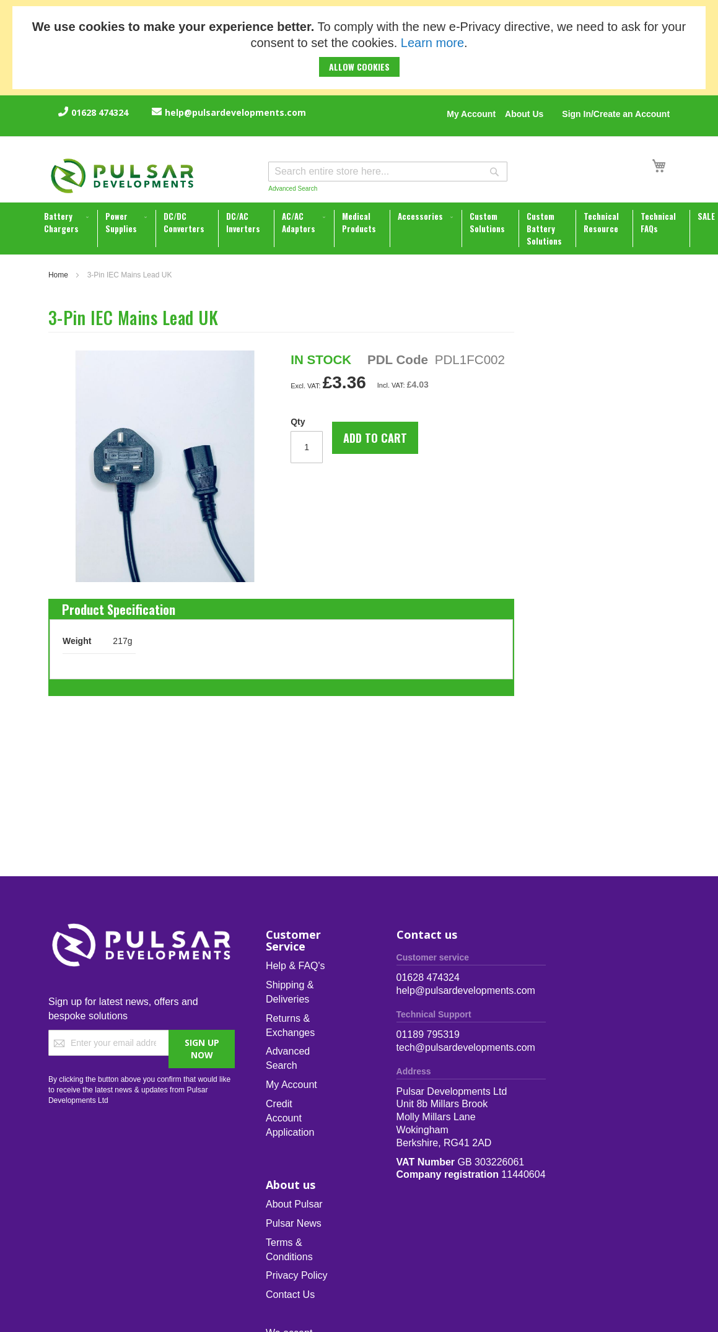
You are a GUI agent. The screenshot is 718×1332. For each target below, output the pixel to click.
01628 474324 (99, 112)
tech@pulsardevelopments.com (465, 1047)
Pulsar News (294, 1223)
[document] (359, 47)
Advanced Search (292, 188)
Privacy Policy (297, 1275)
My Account (471, 114)
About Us (524, 114)
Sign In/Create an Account (616, 114)
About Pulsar (294, 1204)
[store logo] (122, 175)
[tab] (119, 606)
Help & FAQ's (295, 965)
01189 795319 (428, 1034)
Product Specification (118, 606)
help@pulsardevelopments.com (235, 112)
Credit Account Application (290, 1118)
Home (58, 275)
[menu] (360, 228)
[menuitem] (67, 222)
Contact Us (290, 1294)
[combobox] (387, 171)
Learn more (432, 43)
